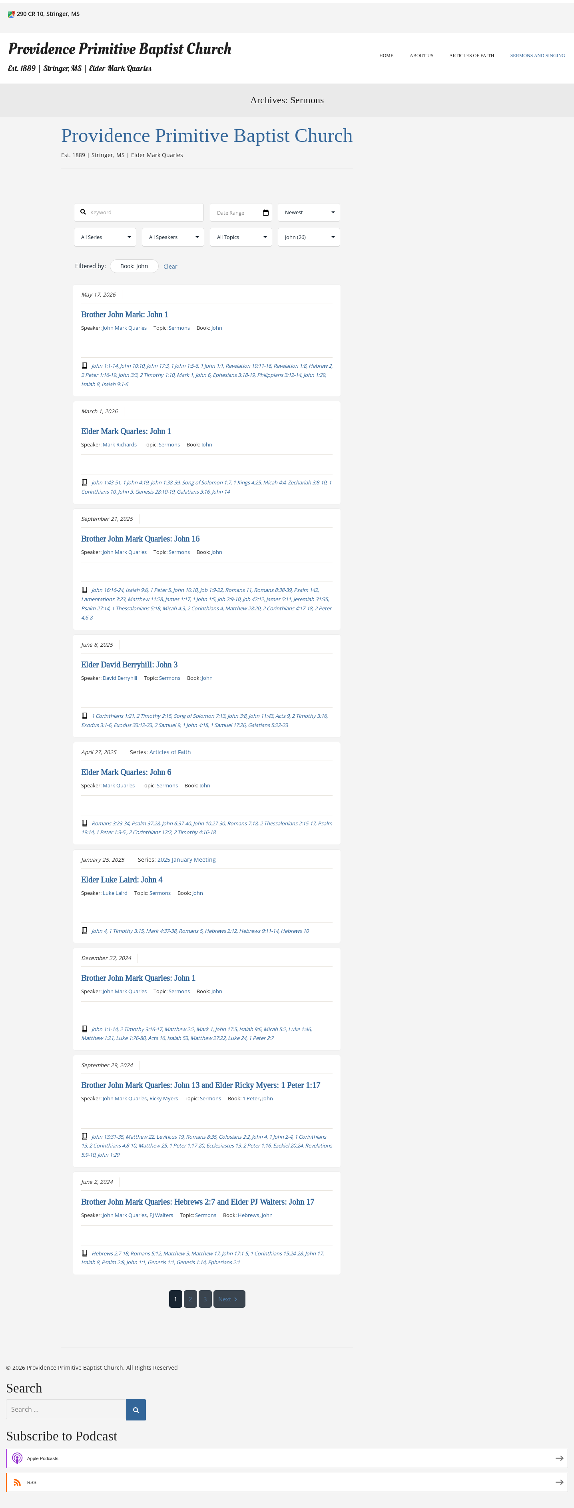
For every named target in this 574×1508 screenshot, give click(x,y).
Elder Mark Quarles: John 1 (126, 431)
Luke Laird (115, 892)
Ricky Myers (163, 1098)
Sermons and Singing (537, 55)
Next (229, 1299)
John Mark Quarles (125, 327)
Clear (170, 266)
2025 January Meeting (186, 859)
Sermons (179, 327)
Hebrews (248, 1215)
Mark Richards (120, 444)
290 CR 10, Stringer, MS (48, 14)
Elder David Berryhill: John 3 (129, 664)
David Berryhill (120, 677)
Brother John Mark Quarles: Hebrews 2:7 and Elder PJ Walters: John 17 (197, 1201)
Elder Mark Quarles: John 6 (126, 771)
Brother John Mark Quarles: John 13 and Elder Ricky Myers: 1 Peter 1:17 (200, 1085)
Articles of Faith (471, 55)
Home (386, 55)
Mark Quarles (119, 785)
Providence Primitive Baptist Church (119, 49)
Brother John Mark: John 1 (124, 314)
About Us (421, 55)
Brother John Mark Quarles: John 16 (140, 538)
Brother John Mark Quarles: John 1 (138, 977)
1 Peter (251, 1098)
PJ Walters (161, 1215)
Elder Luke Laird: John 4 (121, 879)
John (216, 327)
